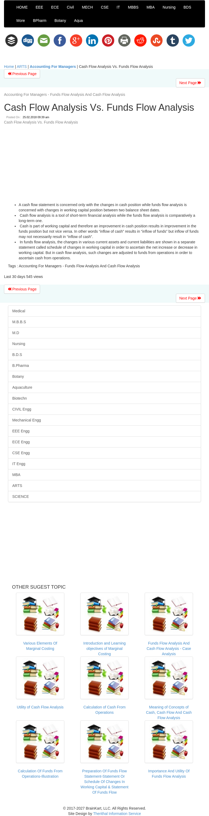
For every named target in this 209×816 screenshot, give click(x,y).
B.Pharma (20, 365)
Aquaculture (22, 387)
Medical (18, 311)
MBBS (133, 7)
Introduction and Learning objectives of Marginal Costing (104, 648)
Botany (60, 20)
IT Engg (18, 464)
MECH (87, 7)
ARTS (22, 66)
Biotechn (19, 398)
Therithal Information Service (117, 813)
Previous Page (22, 74)
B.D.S (17, 354)
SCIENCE (20, 496)
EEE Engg (21, 431)
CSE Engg (21, 453)
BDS (187, 7)
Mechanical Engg (26, 420)
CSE (105, 7)
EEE (39, 7)
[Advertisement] (102, 165)
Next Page (190, 83)
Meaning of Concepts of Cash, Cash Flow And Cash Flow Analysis (169, 712)
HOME (22, 7)
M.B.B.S (19, 322)
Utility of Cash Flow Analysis (40, 707)
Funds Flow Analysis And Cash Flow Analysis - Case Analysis (169, 648)
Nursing (169, 7)
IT (118, 7)
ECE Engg (21, 442)
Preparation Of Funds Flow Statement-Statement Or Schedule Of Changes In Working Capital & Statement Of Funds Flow (105, 781)
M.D (15, 333)
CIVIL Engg (21, 409)
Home (9, 66)
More (21, 20)
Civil (70, 7)
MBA (151, 7)
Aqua (78, 20)
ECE (55, 7)
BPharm (39, 20)
